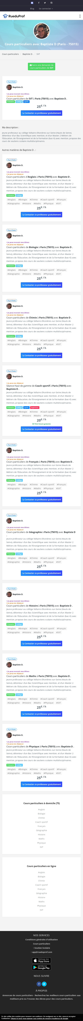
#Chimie (34, 199)
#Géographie (14, 203)
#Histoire (26, 203)
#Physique (48, 203)
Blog (32, 8)
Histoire (41, 834)
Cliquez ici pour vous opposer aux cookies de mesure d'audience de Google (39, 1018)
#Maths (37, 203)
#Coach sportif (47, 199)
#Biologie (22, 199)
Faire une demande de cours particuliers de (41, 66)
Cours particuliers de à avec (36, 98)
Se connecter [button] (46, 8)
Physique (41, 843)
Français (41, 826)
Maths (41, 838)
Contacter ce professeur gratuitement (41, 113)
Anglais (41, 809)
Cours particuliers (10, 54)
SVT (41, 847)
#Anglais (12, 199)
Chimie (41, 817)
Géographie (41, 830)
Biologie (41, 813)
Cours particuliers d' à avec (38, 176)
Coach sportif (41, 822)
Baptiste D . (27, 54)
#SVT (58, 203)
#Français (61, 199)
